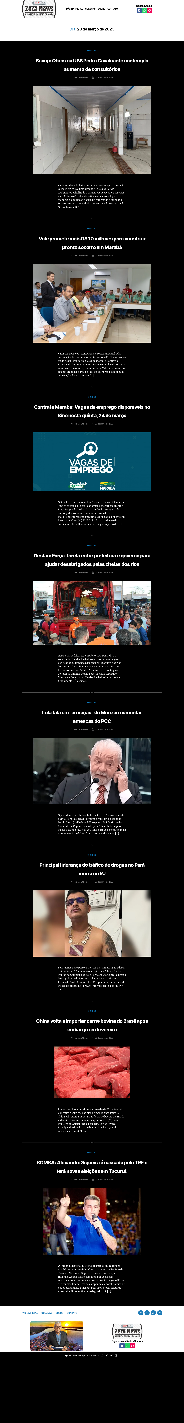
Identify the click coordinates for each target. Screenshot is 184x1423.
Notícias (92, 51)
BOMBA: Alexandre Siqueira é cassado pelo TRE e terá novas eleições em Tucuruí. (92, 1225)
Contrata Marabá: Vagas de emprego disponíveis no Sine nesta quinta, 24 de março (92, 433)
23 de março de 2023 (104, 86)
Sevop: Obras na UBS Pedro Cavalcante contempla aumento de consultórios (92, 69)
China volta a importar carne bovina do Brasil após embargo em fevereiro (92, 1075)
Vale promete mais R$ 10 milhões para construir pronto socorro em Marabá (92, 256)
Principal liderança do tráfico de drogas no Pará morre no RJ (92, 914)
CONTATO (112, 8)
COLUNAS (90, 8)
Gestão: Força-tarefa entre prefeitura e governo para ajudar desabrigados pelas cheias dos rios (92, 595)
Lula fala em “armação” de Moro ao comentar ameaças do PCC (92, 761)
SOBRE (101, 8)
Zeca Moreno (82, 86)
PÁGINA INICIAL (74, 8)
